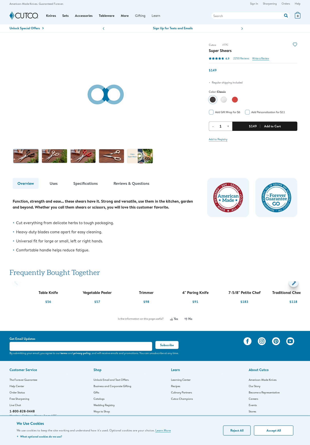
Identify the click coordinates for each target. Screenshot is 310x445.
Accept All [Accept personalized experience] (274, 430)
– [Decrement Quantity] (213, 127)
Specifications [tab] (85, 184)
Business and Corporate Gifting (112, 387)
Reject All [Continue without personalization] (237, 430)
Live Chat (15, 406)
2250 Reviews (241, 59)
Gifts (96, 393)
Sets (66, 16)
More (126, 16)
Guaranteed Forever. (51, 4)
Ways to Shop (102, 412)
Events (253, 406)
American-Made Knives (263, 381)
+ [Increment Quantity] (228, 127)
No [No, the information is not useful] (188, 320)
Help (298, 3)
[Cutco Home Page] (23, 16)
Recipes (175, 387)
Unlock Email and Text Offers (111, 381)
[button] (103, 30)
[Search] (250, 16)
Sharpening (270, 3)
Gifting (142, 16)
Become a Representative (264, 393)
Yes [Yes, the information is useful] (174, 320)
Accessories (85, 16)
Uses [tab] (54, 184)
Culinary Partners (181, 393)
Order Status (17, 393)
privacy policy (82, 354)
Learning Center (181, 381)
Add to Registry (218, 140)
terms (63, 354)
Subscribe (167, 346)
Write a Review (260, 59)
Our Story (254, 387)
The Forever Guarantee (23, 381)
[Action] (285, 16)
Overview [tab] (25, 184)
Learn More (163, 430)
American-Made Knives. (23, 4)
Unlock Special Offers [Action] (26, 29)
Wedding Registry (104, 406)
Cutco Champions (182, 400)
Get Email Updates (22, 340)
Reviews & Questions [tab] (131, 184)
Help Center (16, 387)
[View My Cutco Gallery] (234, 348)
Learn (158, 16)
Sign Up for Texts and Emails (173, 29)
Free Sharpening (19, 400)
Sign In (254, 3)
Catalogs (99, 400)
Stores (252, 412)
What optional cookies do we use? (39, 436)
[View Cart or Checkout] (298, 18)
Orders (286, 3)
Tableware (108, 16)
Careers (253, 400)
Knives (51, 16)
